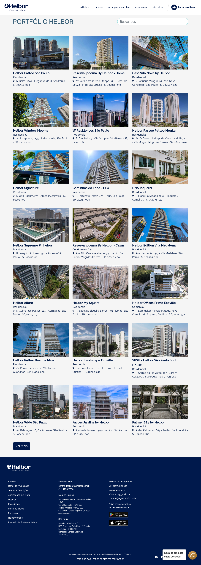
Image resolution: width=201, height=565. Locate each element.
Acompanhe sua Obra (19, 495)
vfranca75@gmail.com (120, 494)
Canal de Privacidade (18, 486)
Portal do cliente (16, 508)
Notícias (12, 499)
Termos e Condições (18, 490)
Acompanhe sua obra (119, 7)
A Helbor (84, 7)
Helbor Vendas (15, 517)
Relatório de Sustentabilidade (22, 522)
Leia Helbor (157, 7)
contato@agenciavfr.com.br (122, 498)
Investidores (141, 7)
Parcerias (13, 513)
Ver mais (22, 446)
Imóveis (99, 7)
